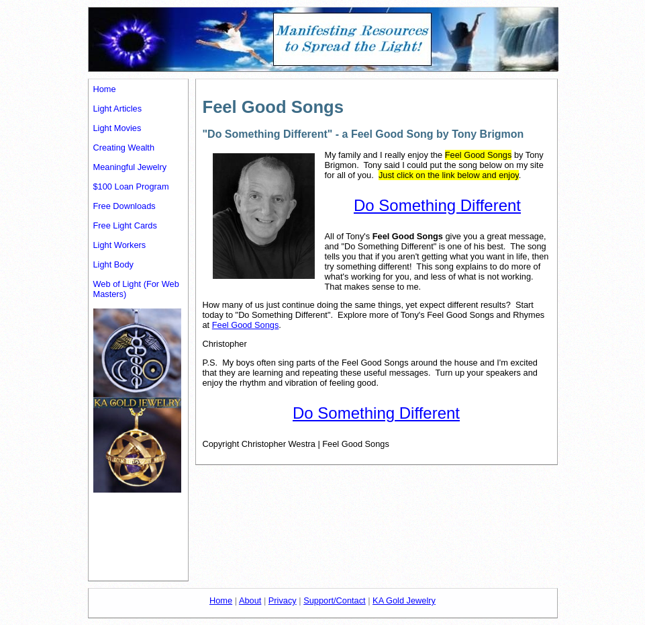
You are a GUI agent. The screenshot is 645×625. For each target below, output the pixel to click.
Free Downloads (124, 206)
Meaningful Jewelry (130, 167)
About (250, 600)
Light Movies (117, 128)
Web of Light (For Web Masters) (136, 289)
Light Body (113, 264)
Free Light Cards (125, 225)
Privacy (282, 600)
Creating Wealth (124, 147)
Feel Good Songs (245, 325)
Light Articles (117, 108)
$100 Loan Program (131, 186)
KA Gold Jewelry (404, 600)
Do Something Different (437, 205)
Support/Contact (334, 600)
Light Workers (119, 245)
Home (104, 89)
